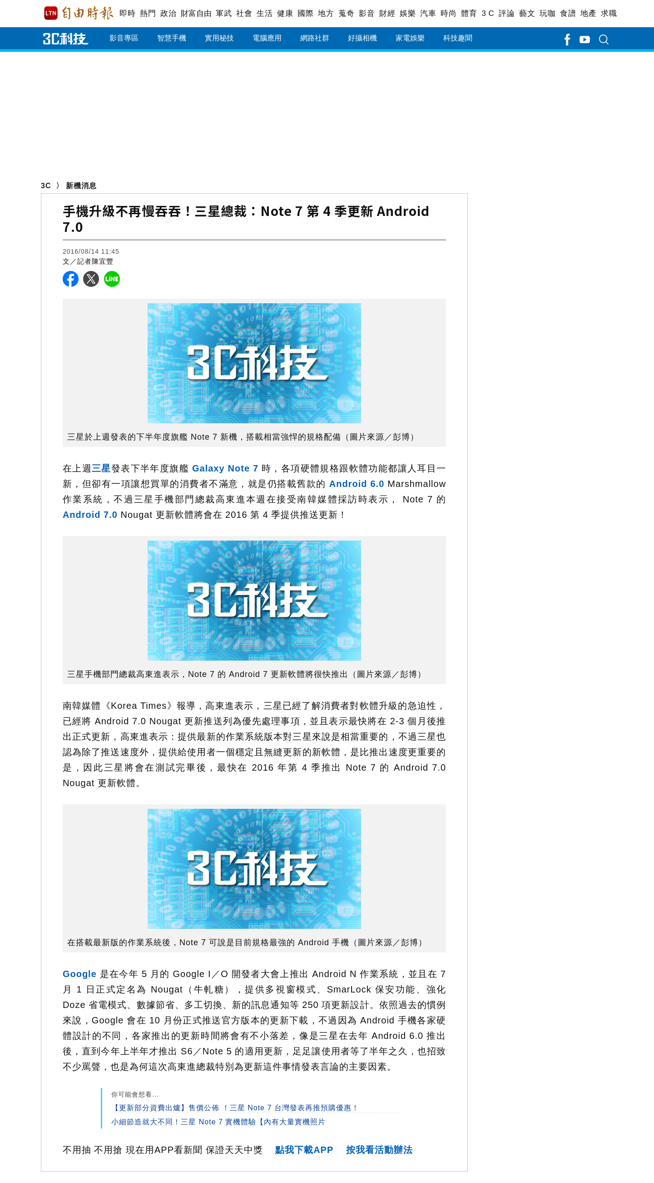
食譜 (568, 13)
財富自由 (196, 13)
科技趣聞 (457, 38)
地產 (588, 13)
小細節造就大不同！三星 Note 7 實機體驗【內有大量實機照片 (218, 1122)
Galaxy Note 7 (225, 468)
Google (80, 974)
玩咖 (547, 13)
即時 (127, 13)
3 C (487, 13)
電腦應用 (267, 38)
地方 (326, 13)
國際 (305, 13)
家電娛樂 (410, 38)
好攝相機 (362, 38)
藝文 (527, 13)
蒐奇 (346, 13)
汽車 (428, 13)
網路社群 (314, 38)
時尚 (448, 13)
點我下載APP (304, 1150)
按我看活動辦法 (379, 1150)
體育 (469, 13)
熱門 (148, 13)
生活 (264, 13)
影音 (367, 13)
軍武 (224, 13)
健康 (285, 13)
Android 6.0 (357, 484)
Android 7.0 (90, 515)
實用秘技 (219, 38)
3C (46, 186)
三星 (101, 468)
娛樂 (408, 13)
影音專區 (124, 38)
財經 (387, 13)
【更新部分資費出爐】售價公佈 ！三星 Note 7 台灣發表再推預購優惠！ (235, 1108)
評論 (507, 13)
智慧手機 (171, 38)
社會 (244, 13)
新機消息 (81, 186)
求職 (609, 13)
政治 (168, 13)
